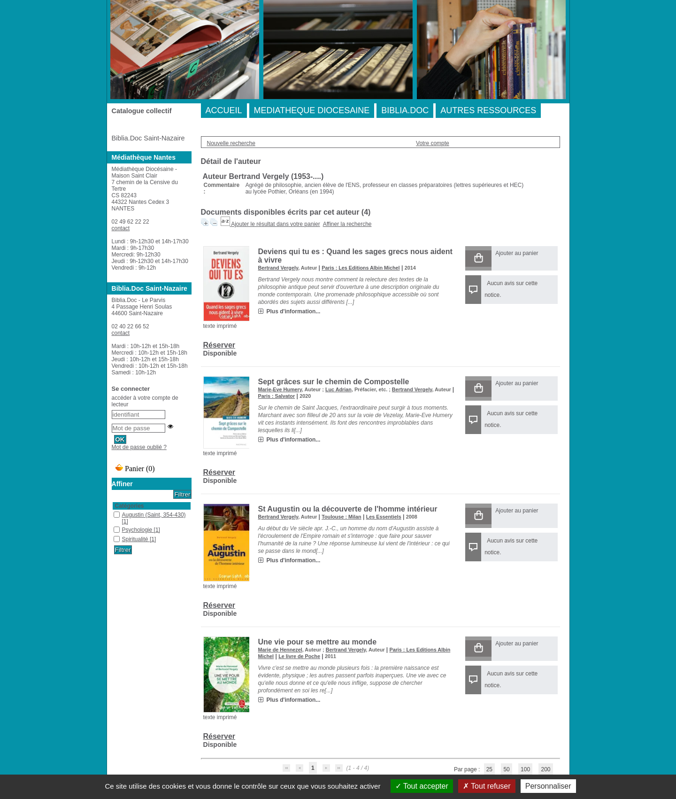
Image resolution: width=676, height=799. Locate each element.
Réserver (219, 345)
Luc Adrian (338, 389)
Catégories (129, 506)
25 (489, 769)
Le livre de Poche (299, 656)
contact (121, 228)
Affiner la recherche (347, 224)
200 (545, 769)
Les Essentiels (383, 517)
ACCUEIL (224, 110)
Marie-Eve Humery (280, 389)
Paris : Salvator (276, 396)
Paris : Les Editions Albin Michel (360, 268)
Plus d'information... (294, 311)
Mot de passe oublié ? (139, 447)
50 (506, 769)
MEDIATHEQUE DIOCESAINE (312, 110)
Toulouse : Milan (341, 517)
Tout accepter (421, 786)
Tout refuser (487, 786)
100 (525, 769)
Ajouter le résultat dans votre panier (275, 224)
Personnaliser (548, 786)
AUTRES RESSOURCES (488, 110)
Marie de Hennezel (280, 649)
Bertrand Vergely (278, 268)
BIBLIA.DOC (405, 110)
